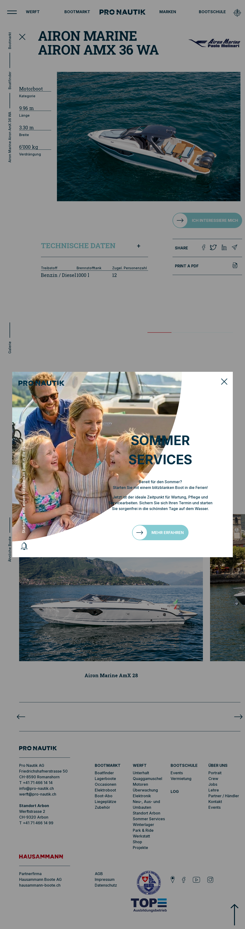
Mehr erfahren (167, 532)
